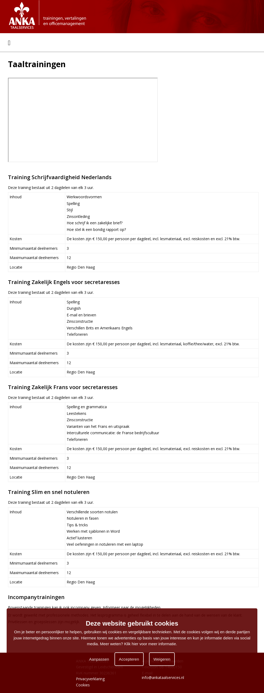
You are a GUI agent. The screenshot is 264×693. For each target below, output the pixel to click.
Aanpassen (99, 659)
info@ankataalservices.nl (163, 677)
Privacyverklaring (90, 678)
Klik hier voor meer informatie (150, 644)
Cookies (83, 684)
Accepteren (129, 659)
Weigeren (162, 659)
